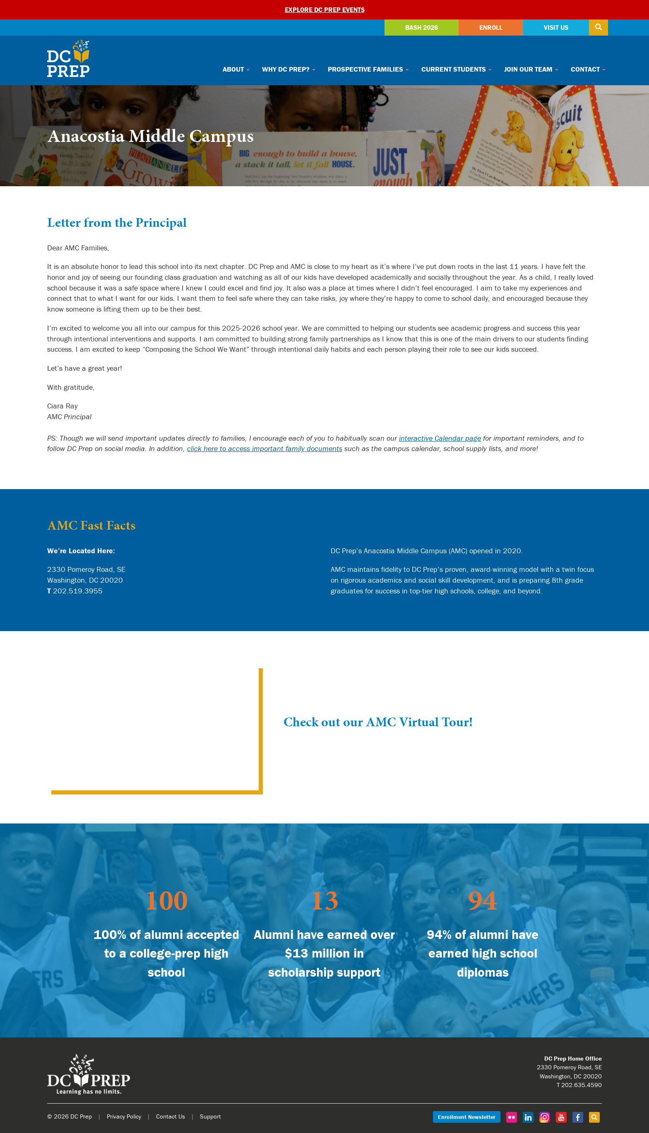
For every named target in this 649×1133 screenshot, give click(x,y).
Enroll (490, 27)
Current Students (456, 69)
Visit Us (556, 27)
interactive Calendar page (440, 438)
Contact (588, 69)
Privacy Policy (124, 1116)
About (236, 69)
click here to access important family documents (264, 448)
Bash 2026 (421, 27)
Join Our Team (531, 69)
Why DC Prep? (288, 69)
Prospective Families (368, 69)
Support (210, 1116)
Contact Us (170, 1116)
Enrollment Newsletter (466, 1117)
